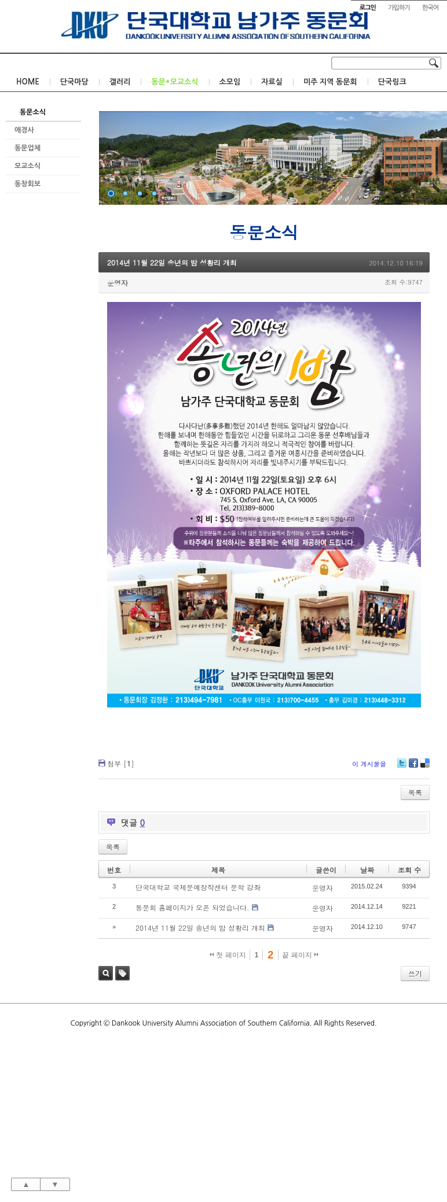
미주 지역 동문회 (330, 82)
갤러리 (120, 82)
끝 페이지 (300, 955)
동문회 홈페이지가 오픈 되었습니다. (192, 907)
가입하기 (398, 8)
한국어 (430, 8)
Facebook (413, 767)
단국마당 (74, 82)
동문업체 (27, 148)
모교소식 (27, 166)
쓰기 (415, 973)
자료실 (272, 82)
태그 (122, 973)
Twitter (401, 767)
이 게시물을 (369, 763)
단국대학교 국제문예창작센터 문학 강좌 (198, 887)
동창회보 (27, 183)
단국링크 (392, 82)
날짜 (367, 870)
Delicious (424, 767)
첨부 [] (120, 763)
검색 (105, 973)
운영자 (117, 282)
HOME (27, 82)
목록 (415, 792)
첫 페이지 (228, 955)
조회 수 (409, 870)
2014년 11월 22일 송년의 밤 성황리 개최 (172, 262)
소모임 (230, 82)
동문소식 (33, 112)
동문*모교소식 (174, 82)
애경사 (24, 130)
